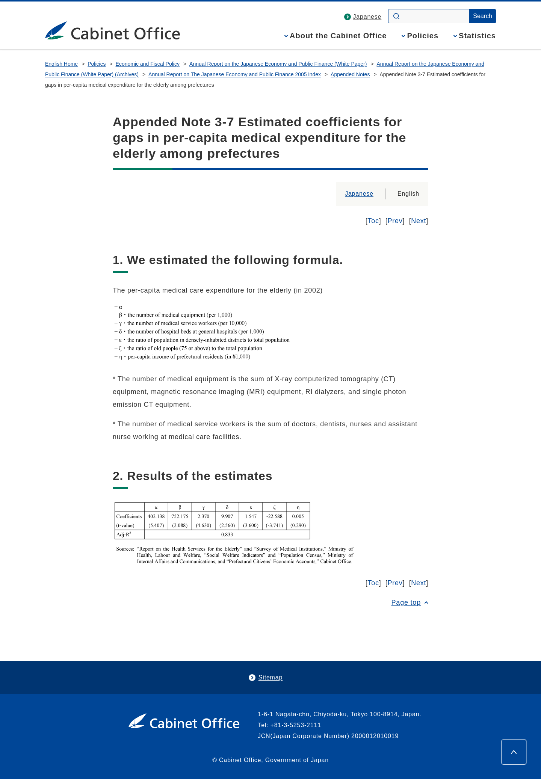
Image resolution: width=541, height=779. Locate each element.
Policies (422, 36)
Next (418, 221)
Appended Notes (350, 74)
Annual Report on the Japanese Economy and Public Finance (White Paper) (278, 64)
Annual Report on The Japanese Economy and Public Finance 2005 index (234, 74)
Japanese (367, 17)
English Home (61, 64)
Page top (406, 602)
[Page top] (514, 752)
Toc (373, 221)
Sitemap (270, 677)
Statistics (477, 36)
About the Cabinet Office (338, 36)
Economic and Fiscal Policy (148, 64)
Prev (395, 221)
